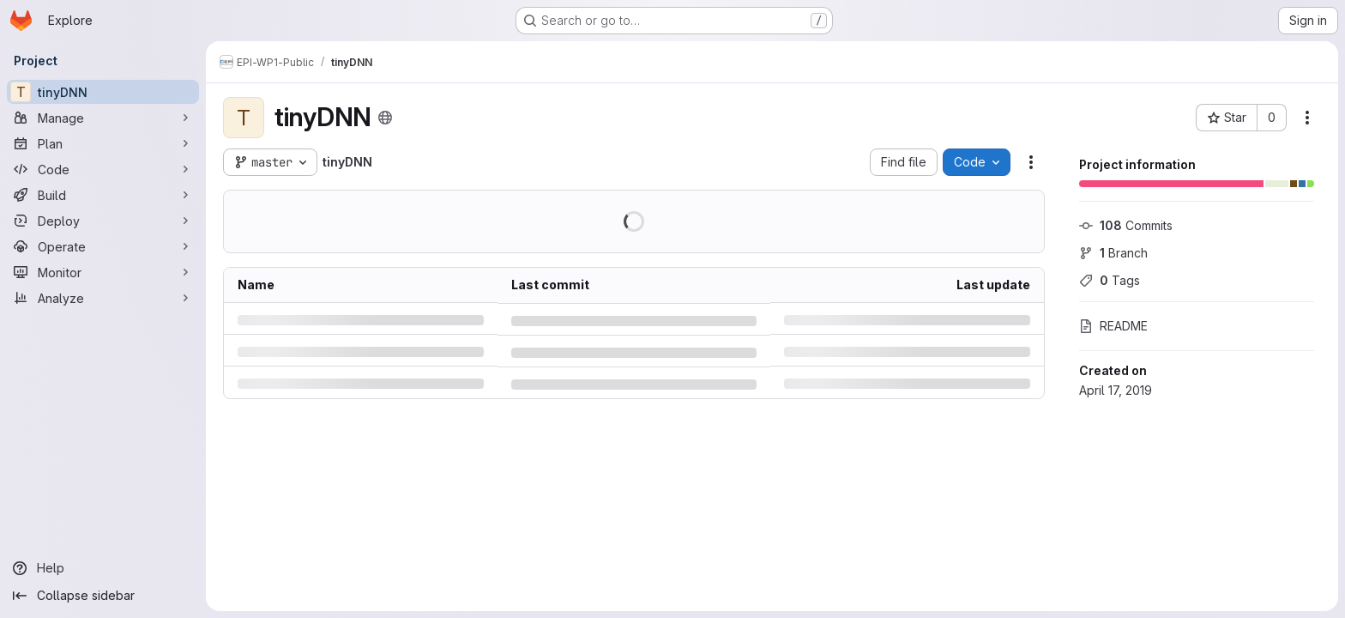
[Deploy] (103, 221)
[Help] (103, 568)
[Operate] (103, 246)
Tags (1109, 280)
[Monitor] (103, 272)
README (1113, 325)
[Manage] (103, 118)
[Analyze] (103, 298)
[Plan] (103, 143)
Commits (1126, 225)
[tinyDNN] (103, 92)
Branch (1113, 252)
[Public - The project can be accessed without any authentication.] (385, 117)
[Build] (103, 195)
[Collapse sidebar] (103, 596)
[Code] (103, 169)
